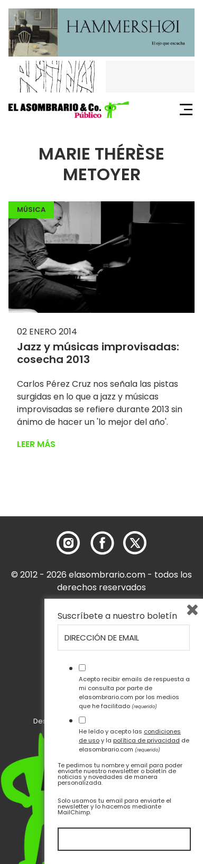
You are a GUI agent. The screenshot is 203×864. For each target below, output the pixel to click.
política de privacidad (146, 740)
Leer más (36, 444)
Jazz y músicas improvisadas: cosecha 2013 (98, 353)
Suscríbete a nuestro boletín (117, 616)
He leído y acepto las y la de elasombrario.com (134, 740)
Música (31, 210)
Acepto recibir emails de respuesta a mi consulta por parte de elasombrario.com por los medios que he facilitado (134, 692)
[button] (68, 109)
